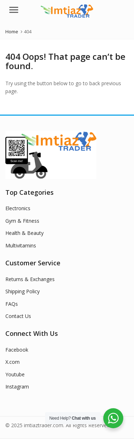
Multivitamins (20, 245)
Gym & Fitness (22, 220)
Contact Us (18, 316)
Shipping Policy (22, 291)
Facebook (16, 349)
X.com (12, 361)
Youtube (15, 374)
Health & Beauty (24, 233)
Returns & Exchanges (30, 279)
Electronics (17, 208)
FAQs (11, 303)
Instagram (17, 386)
